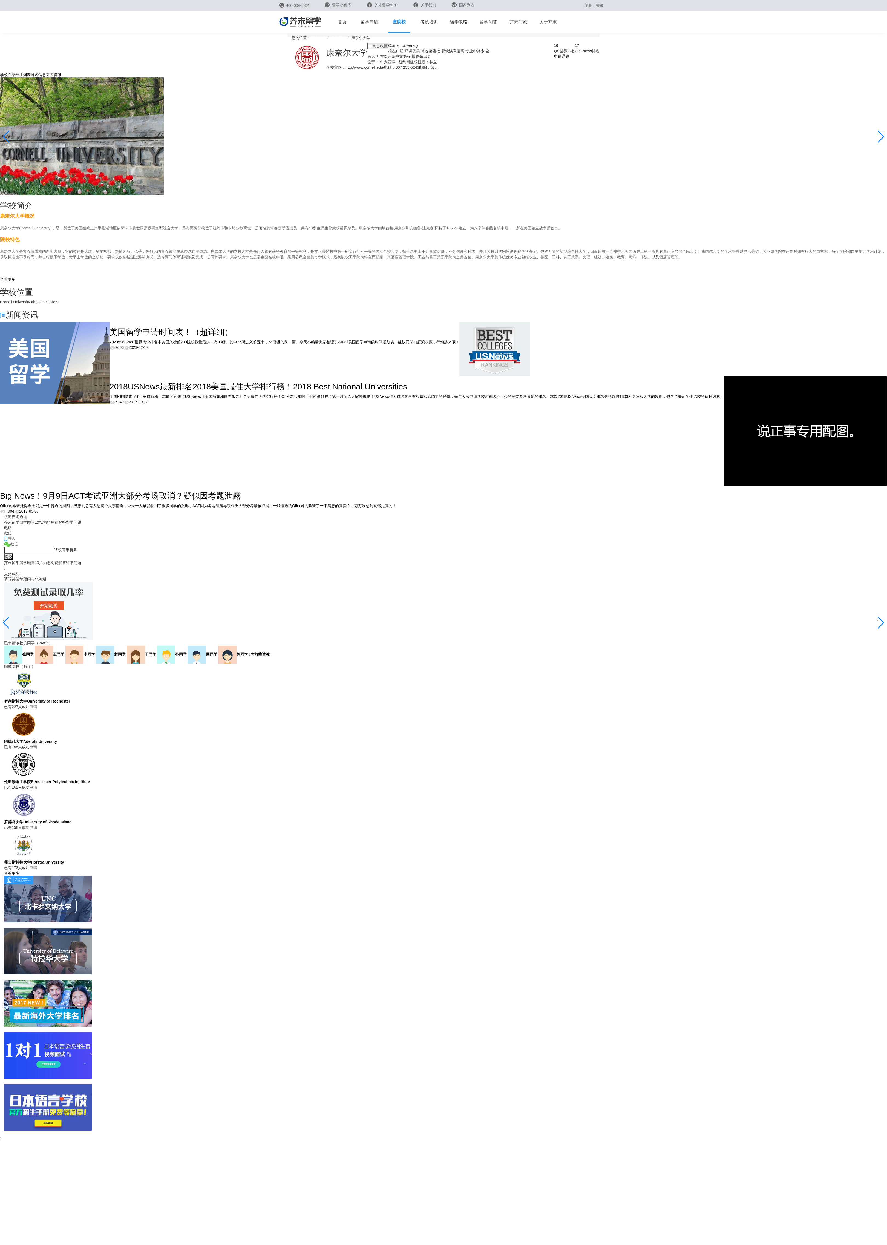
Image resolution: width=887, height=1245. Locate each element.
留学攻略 (459, 21)
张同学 (19, 654)
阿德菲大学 (30, 741)
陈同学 (233, 654)
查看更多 (7, 279)
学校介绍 (7, 75)
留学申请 (369, 21)
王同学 (49, 654)
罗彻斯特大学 (37, 701)
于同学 (141, 654)
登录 (600, 5)
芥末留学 (318, 38)
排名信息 (38, 75)
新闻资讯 (53, 75)
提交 (8, 556)
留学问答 (488, 21)
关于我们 (424, 4)
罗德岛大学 (38, 822)
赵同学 (111, 654)
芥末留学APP (382, 4)
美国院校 (338, 38)
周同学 (202, 654)
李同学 (80, 654)
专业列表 (23, 75)
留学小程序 (338, 6)
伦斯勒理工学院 (47, 782)
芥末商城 (518, 21)
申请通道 (561, 56)
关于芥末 (548, 21)
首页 (342, 21)
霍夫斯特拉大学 (34, 862)
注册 (588, 5)
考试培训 (429, 21)
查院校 (399, 21)
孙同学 (172, 654)
